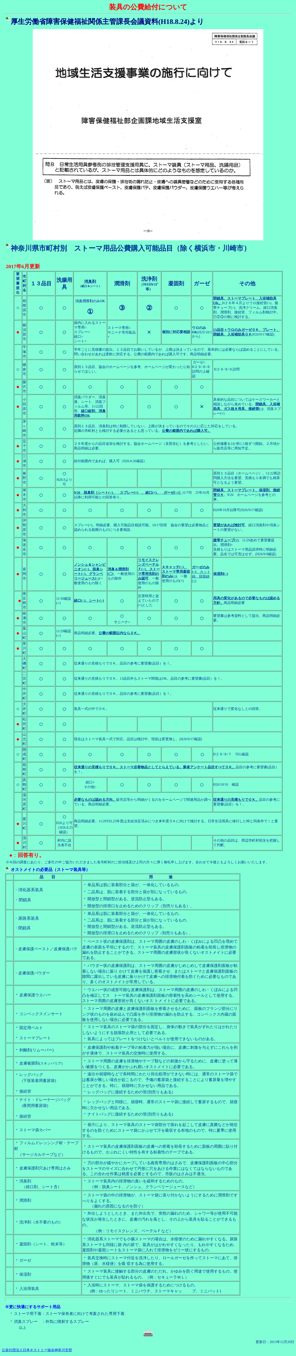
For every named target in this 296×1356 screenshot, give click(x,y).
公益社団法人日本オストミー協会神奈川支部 (37, 1350)
